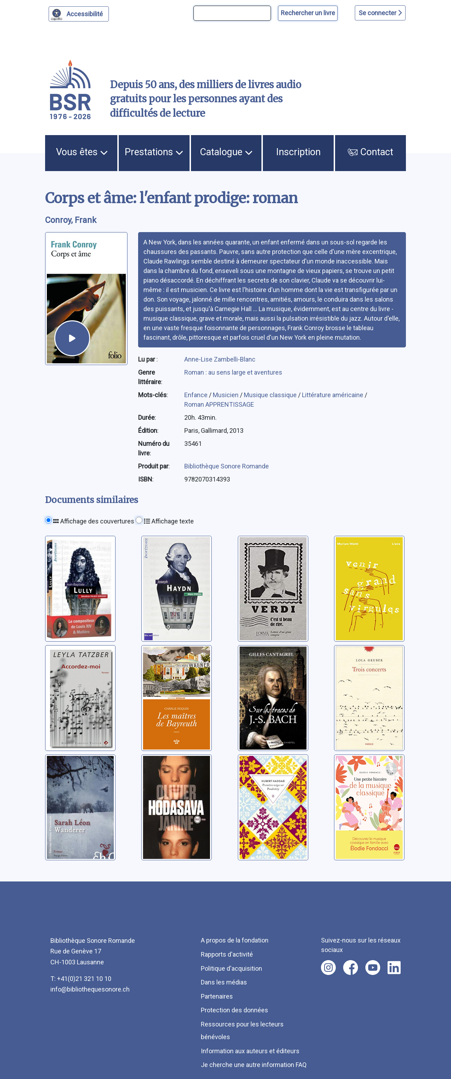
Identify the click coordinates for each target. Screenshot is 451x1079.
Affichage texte (169, 521)
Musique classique (271, 395)
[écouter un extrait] (72, 338)
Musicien (226, 395)
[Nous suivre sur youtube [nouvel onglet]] (372, 967)
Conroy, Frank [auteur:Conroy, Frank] (71, 220)
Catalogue (226, 152)
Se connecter (380, 13)
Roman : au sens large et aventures (233, 372)
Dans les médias (224, 982)
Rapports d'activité (227, 954)
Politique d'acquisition (231, 968)
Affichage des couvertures (93, 521)
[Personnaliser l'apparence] (78, 14)
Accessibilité (86, 13)
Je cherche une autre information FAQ (254, 1064)
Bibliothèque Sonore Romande (226, 466)
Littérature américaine (333, 395)
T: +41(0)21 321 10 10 (80, 978)
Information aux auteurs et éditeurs (250, 1051)
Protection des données (234, 1010)
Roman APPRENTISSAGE (219, 404)
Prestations (154, 152)
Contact (370, 152)
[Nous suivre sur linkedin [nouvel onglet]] (394, 967)
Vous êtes (82, 152)
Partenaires (217, 996)
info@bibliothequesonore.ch (90, 989)
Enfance (196, 395)
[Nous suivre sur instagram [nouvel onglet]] (328, 967)
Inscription (298, 152)
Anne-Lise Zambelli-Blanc (219, 359)
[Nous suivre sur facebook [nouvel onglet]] (350, 967)
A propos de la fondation (234, 940)
